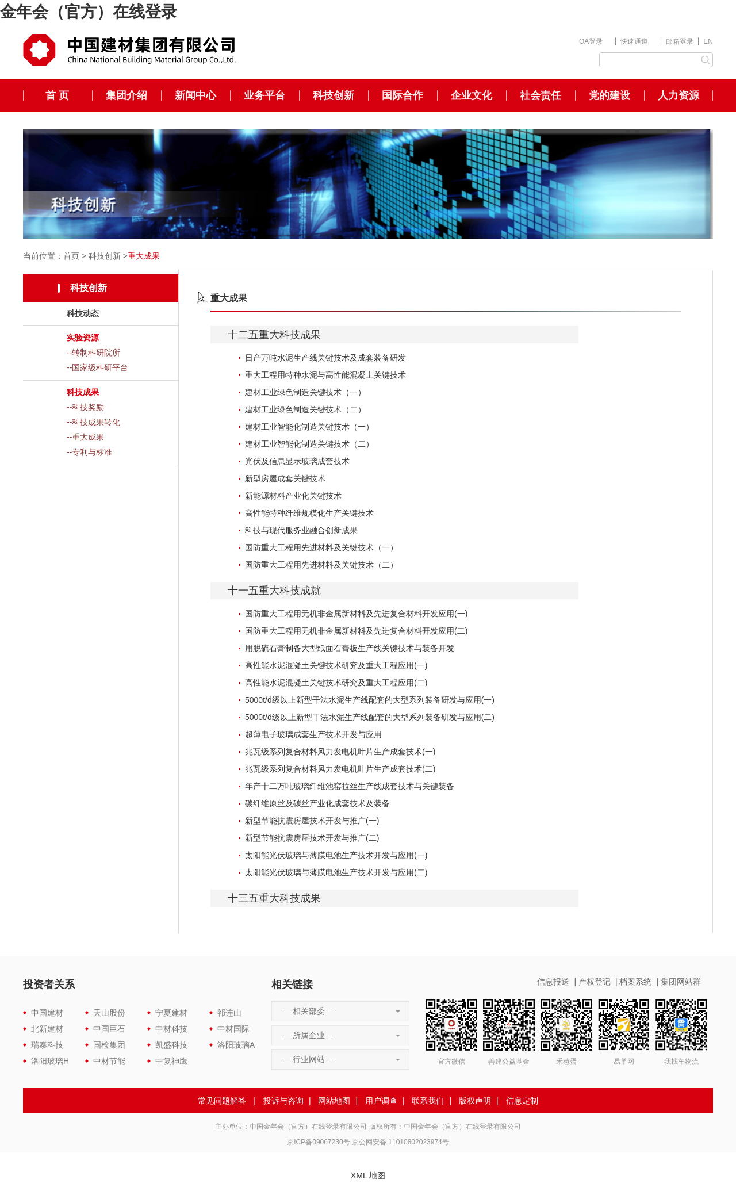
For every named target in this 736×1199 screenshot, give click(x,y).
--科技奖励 (85, 407)
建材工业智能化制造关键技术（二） (309, 444)
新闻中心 (195, 95)
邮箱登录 (679, 41)
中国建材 (47, 1012)
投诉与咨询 (283, 1100)
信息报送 (553, 981)
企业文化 (471, 95)
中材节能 (109, 1061)
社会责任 (540, 95)
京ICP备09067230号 (318, 1142)
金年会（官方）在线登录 (88, 12)
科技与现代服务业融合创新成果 (301, 530)
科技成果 (83, 392)
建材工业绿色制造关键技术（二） (305, 409)
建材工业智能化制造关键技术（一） (309, 426)
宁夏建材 (171, 1012)
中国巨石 (109, 1028)
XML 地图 (368, 1175)
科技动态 (83, 313)
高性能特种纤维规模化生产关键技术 (309, 513)
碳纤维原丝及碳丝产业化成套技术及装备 (317, 803)
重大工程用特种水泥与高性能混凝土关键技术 (325, 375)
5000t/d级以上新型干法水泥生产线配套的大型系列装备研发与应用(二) (369, 717)
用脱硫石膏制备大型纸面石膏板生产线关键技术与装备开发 (349, 648)
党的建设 (609, 95)
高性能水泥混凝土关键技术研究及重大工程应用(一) (336, 665)
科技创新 (333, 95)
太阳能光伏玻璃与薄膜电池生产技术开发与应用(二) (336, 872)
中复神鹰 (171, 1061)
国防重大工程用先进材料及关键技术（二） (321, 564)
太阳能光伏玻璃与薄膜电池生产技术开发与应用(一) (336, 855)
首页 (71, 256)
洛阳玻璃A (236, 1044)
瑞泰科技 (47, 1044)
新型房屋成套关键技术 (285, 478)
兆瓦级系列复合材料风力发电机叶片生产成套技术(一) (340, 751)
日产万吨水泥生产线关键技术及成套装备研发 (325, 357)
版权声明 (475, 1100)
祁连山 (229, 1012)
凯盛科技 (171, 1044)
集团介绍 (126, 95)
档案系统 (635, 981)
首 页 (57, 95)
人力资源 (678, 95)
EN (708, 41)
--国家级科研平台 (97, 367)
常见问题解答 (222, 1100)
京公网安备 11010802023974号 (400, 1142)
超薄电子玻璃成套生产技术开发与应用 (313, 734)
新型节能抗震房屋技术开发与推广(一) (312, 820)
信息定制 (522, 1100)
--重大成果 (85, 437)
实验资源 (83, 337)
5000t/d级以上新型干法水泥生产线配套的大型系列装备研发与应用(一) (369, 699)
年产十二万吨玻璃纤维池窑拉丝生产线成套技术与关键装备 (349, 786)
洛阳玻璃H (50, 1061)
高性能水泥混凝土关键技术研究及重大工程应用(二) (336, 682)
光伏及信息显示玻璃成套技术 (297, 461)
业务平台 (264, 95)
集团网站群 (681, 981)
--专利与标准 (89, 452)
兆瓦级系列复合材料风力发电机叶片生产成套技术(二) (340, 768)
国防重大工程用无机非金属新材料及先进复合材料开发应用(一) (356, 613)
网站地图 (334, 1100)
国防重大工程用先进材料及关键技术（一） (321, 547)
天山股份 (109, 1012)
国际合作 (402, 95)
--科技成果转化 (93, 422)
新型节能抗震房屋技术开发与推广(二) (312, 837)
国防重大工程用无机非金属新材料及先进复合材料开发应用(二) (356, 630)
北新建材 (47, 1028)
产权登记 (594, 981)
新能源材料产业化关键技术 (293, 495)
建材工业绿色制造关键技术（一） (305, 392)
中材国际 (233, 1028)
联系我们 (428, 1100)
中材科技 (171, 1028)
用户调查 (381, 1100)
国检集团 (109, 1044)
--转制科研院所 (93, 352)
